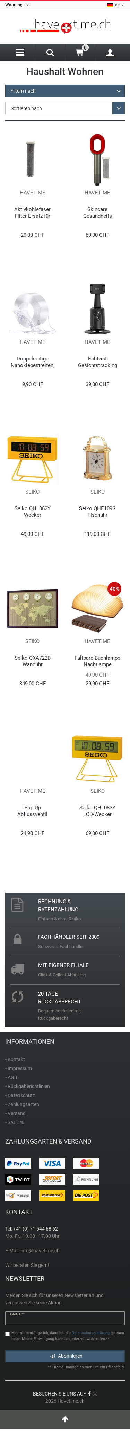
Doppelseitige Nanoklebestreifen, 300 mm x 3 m (32, 362)
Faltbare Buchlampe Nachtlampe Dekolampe (97, 661)
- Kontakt (15, 1059)
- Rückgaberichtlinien (27, 1086)
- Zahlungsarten (22, 1104)
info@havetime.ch (40, 1250)
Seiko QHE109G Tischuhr (97, 511)
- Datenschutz (20, 1095)
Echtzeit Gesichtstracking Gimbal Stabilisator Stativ (97, 362)
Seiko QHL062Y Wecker (33, 511)
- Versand (15, 1113)
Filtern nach (23, 91)
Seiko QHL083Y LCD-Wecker (97, 811)
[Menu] (20, 52)
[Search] (50, 53)
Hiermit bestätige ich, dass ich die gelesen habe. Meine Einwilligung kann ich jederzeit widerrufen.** (67, 1336)
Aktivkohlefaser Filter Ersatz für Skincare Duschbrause (32, 212)
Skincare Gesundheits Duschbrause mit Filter (97, 212)
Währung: (17, 5)
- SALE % (14, 1122)
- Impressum (18, 1068)
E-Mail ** (17, 1314)
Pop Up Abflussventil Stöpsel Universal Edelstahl (32, 811)
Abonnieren (66, 1356)
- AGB (11, 1077)
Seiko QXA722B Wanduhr (33, 661)
